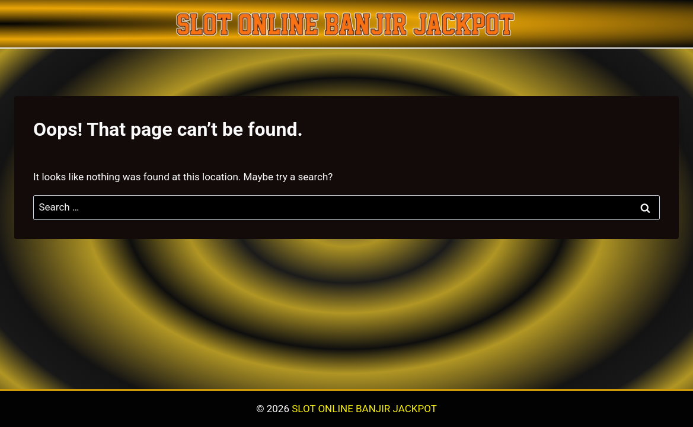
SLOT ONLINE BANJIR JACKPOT (364, 409)
